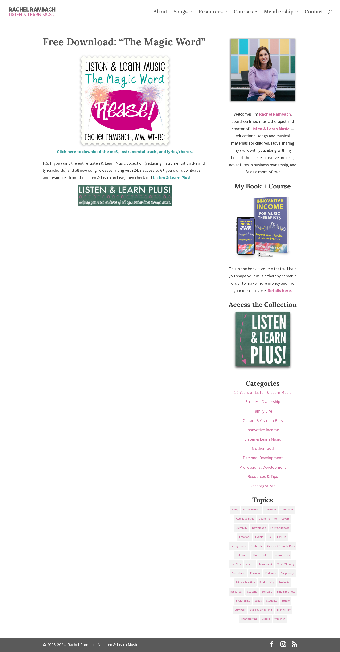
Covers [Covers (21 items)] (285, 518)
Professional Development (262, 467)
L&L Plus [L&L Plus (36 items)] (236, 564)
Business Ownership (262, 401)
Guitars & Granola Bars (263, 420)
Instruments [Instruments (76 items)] (282, 555)
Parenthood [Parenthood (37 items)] (239, 573)
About (160, 12)
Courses (243, 12)
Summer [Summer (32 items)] (240, 609)
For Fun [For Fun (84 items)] (281, 537)
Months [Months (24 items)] (250, 564)
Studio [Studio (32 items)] (286, 600)
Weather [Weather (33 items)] (279, 618)
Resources (211, 12)
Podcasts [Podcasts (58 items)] (270, 573)
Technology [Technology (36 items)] (284, 609)
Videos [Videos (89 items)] (266, 618)
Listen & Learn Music (262, 439)
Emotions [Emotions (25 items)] (244, 537)
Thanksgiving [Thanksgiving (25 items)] (249, 618)
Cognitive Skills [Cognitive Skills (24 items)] (245, 518)
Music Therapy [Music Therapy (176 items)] (286, 564)
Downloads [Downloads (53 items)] (259, 528)
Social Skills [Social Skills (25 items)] (243, 600)
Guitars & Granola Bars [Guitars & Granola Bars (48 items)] (281, 546)
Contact (314, 12)
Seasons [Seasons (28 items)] (252, 591)
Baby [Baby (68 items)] (235, 509)
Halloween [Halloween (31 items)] (242, 555)
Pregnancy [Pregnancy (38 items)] (287, 573)
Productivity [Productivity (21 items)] (266, 582)
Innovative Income (262, 429)
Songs (181, 12)
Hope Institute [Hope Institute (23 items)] (261, 555)
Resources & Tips (262, 476)
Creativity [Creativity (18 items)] (241, 528)
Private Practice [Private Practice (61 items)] (245, 582)
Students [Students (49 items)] (271, 600)
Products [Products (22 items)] (284, 582)
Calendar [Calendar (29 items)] (270, 509)
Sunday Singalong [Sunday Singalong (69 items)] (261, 609)
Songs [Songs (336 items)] (258, 600)
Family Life (262, 411)
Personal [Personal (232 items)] (255, 573)
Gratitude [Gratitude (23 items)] (256, 546)
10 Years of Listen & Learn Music (262, 392)
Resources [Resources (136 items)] (236, 591)
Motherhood (263, 448)
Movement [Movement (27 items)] (265, 564)
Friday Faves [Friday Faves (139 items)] (238, 546)
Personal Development (263, 457)
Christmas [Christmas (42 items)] (287, 509)
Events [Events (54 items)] (259, 537)
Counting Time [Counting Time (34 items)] (268, 518)
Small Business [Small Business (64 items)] (286, 591)
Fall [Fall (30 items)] (270, 537)
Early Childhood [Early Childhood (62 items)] (280, 528)
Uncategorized (263, 486)
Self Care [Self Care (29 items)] (267, 591)
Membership (279, 12)
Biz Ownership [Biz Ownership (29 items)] (251, 509)
